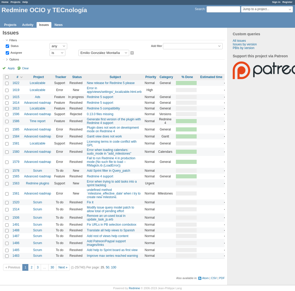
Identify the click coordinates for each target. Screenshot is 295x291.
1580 (15, 152)
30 (52, 267)
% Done (187, 77)
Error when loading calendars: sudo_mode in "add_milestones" (109, 151)
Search (200, 9)
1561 (15, 193)
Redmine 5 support (100, 97)
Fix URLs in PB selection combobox (111, 224)
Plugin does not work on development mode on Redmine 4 (113, 129)
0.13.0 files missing (100, 114)
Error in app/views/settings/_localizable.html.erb (114, 90)
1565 (15, 176)
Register (287, 2)
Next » (62, 267)
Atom (205, 278)
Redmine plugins (37, 183)
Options (14, 59)
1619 (15, 90)
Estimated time (211, 77)
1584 (15, 136)
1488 (15, 230)
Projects (15, 2)
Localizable (37, 83)
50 (107, 267)
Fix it (90, 202)
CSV (214, 278)
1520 (15, 202)
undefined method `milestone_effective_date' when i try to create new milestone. (114, 193)
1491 (15, 224)
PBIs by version (243, 48)
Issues (44, 25)
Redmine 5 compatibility (103, 108)
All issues (239, 41)
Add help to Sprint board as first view (112, 250)
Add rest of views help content (107, 236)
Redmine (134, 288)
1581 (15, 143)
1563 (15, 183)
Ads (37, 97)
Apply (11, 68)
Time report (37, 121)
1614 (15, 103)
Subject (115, 77)
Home (5, 2)
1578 (15, 170)
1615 (15, 97)
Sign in (276, 2)
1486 (15, 243)
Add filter (156, 45)
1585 (15, 129)
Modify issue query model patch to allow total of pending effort (110, 209)
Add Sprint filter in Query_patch (108, 170)
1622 (15, 83)
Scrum (37, 170)
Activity (27, 25)
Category (166, 77)
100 (113, 267)
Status (14, 45)
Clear (25, 68)
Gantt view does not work (104, 136)
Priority (150, 77)
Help (25, 2)
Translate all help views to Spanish (111, 230)
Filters (13, 40)
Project (38, 77)
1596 (15, 114)
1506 (15, 217)
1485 (15, 250)
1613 (15, 108)
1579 (15, 162)
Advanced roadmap (37, 103)
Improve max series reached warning (112, 256)
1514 (15, 209)
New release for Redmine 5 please (111, 83)
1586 (15, 121)
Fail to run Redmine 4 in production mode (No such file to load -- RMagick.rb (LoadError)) (111, 161)
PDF (222, 278)
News (58, 25)
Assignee (16, 52)
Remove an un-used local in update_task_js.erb (106, 217)
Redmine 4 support (100, 176)
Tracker (60, 77)
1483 (15, 256)
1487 (15, 236)
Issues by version (245, 44)
